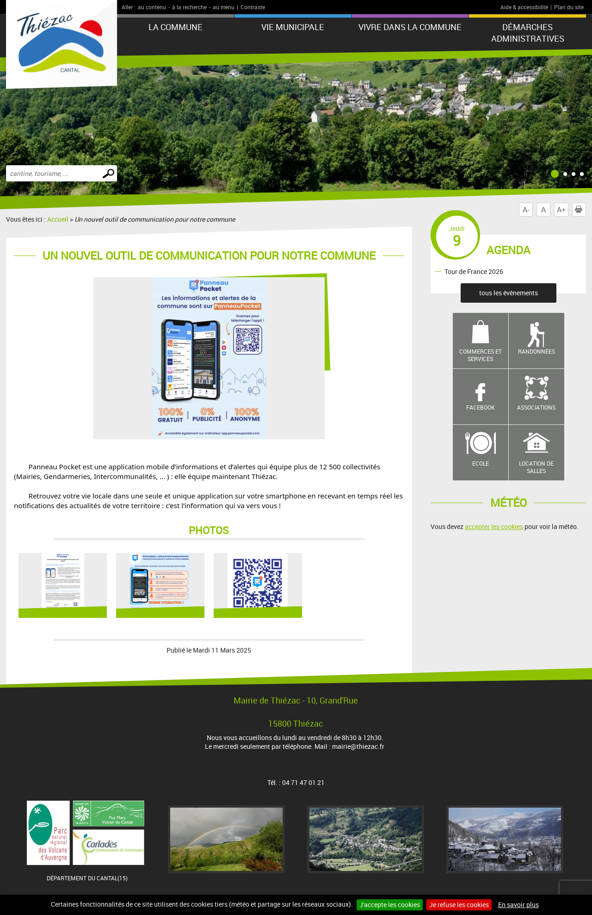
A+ (561, 210)
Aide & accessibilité (524, 7)
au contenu (152, 7)
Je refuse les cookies (459, 904)
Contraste (252, 7)
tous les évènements (508, 292)
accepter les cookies (494, 526)
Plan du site (569, 7)
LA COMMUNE (175, 26)
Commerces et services (480, 355)
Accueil (57, 219)
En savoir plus (518, 904)
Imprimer (580, 210)
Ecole (480, 463)
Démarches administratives (527, 32)
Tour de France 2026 (473, 271)
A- (526, 210)
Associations (536, 407)
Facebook (480, 407)
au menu (223, 7)
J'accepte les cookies (389, 904)
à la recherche (189, 7)
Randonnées (536, 351)
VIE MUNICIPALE (292, 26)
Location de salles (536, 467)
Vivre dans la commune (410, 26)
